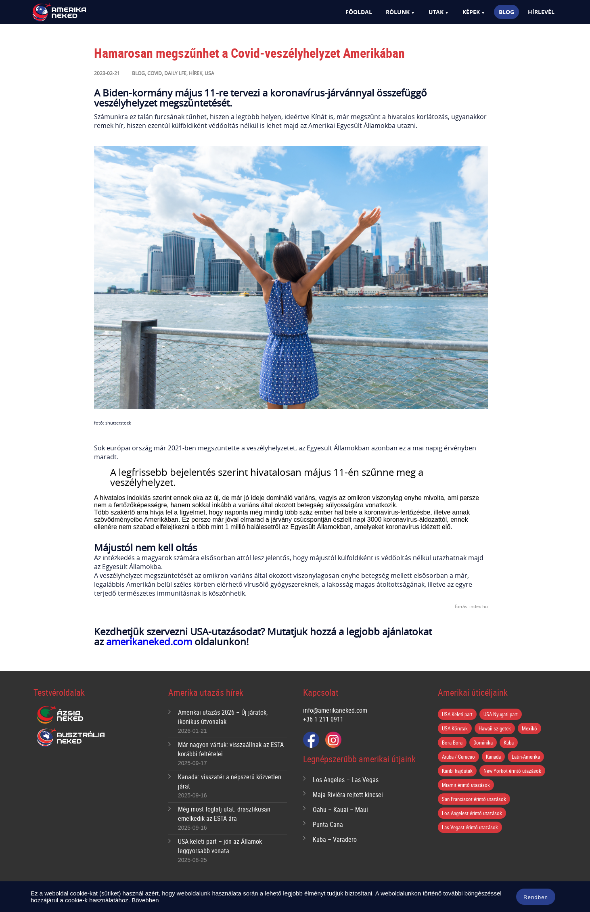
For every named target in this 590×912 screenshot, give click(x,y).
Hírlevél (541, 12)
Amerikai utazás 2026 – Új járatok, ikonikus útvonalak (223, 717)
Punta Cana (328, 824)
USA (209, 73)
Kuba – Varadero (335, 839)
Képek (471, 12)
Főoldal (358, 12)
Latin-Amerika (526, 756)
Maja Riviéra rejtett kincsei (348, 795)
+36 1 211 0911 (323, 719)
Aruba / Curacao (458, 756)
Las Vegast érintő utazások (470, 827)
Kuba (509, 742)
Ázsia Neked (59, 715)
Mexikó (529, 728)
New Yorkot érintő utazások (512, 770)
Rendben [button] (535, 897)
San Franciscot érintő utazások (474, 799)
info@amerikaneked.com (335, 710)
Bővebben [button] (145, 900)
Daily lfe (175, 73)
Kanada (493, 756)
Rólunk (398, 12)
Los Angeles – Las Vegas (346, 780)
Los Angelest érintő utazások (472, 813)
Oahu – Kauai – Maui (340, 809)
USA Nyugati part (500, 714)
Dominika (483, 742)
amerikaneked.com (149, 641)
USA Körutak (455, 728)
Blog (506, 12)
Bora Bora (452, 742)
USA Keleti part (457, 714)
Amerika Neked (73, 12)
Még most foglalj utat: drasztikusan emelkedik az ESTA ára (224, 814)
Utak (436, 12)
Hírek (195, 73)
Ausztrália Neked (71, 737)
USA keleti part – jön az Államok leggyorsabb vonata (220, 846)
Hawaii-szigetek (495, 728)
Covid (154, 73)
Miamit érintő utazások (466, 785)
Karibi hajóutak (457, 770)
